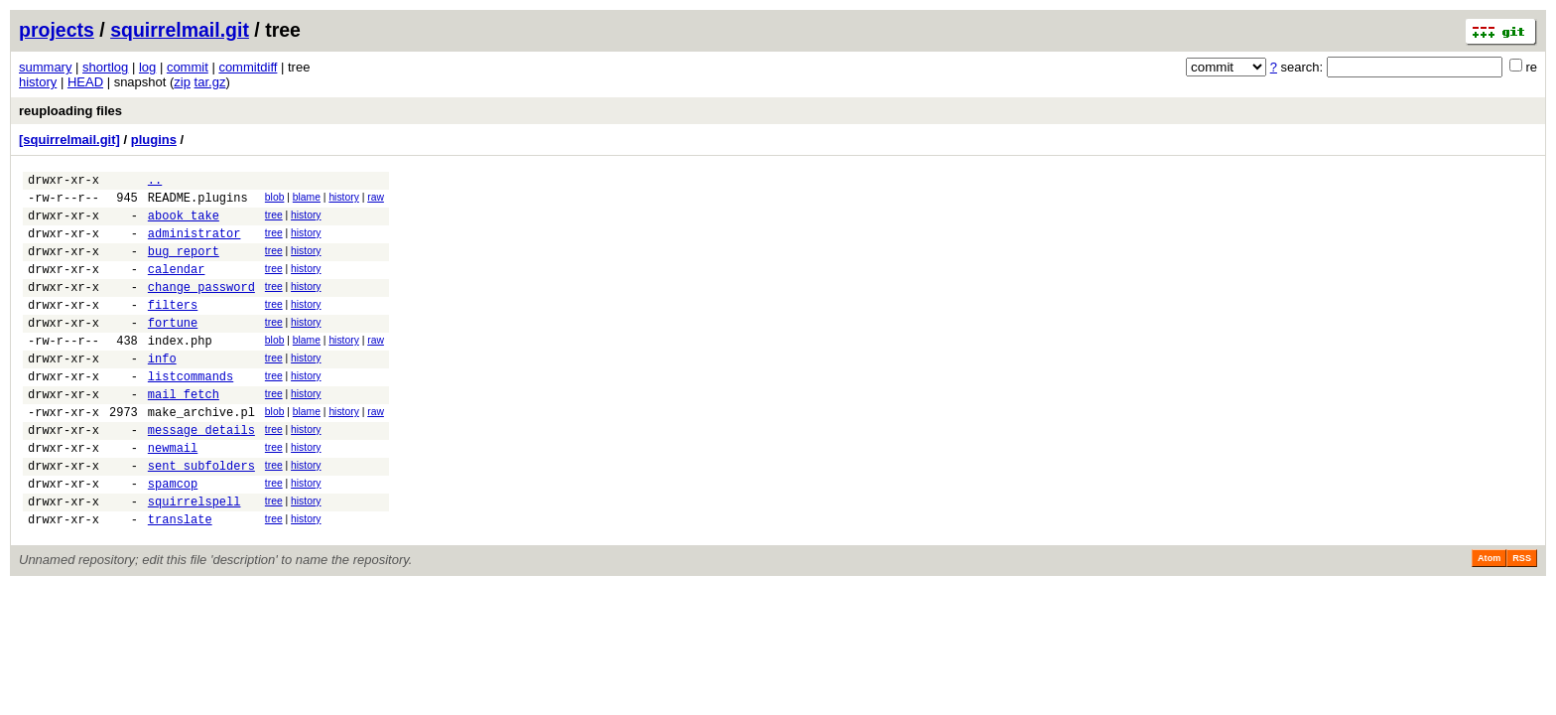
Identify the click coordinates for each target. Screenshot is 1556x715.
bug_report (183, 265)
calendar (176, 286)
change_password (201, 307)
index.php (180, 369)
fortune (172, 349)
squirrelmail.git (179, 30)
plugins (154, 139)
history (38, 81)
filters (172, 328)
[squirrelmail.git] (69, 139)
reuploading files (70, 110)
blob (275, 200)
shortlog (105, 67)
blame (307, 200)
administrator (194, 244)
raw (375, 200)
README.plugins (198, 203)
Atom (1489, 618)
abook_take (183, 223)
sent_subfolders (201, 515)
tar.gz (210, 81)
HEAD (85, 81)
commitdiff (247, 67)
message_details (201, 474)
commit (187, 67)
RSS (1521, 618)
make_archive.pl (201, 453)
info (162, 390)
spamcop (172, 536)
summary (45, 67)
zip (182, 81)
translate (180, 578)
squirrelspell (194, 557)
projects (56, 30)
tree (274, 220)
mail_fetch (183, 432)
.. (155, 182)
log (147, 67)
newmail (172, 495)
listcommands (190, 411)
